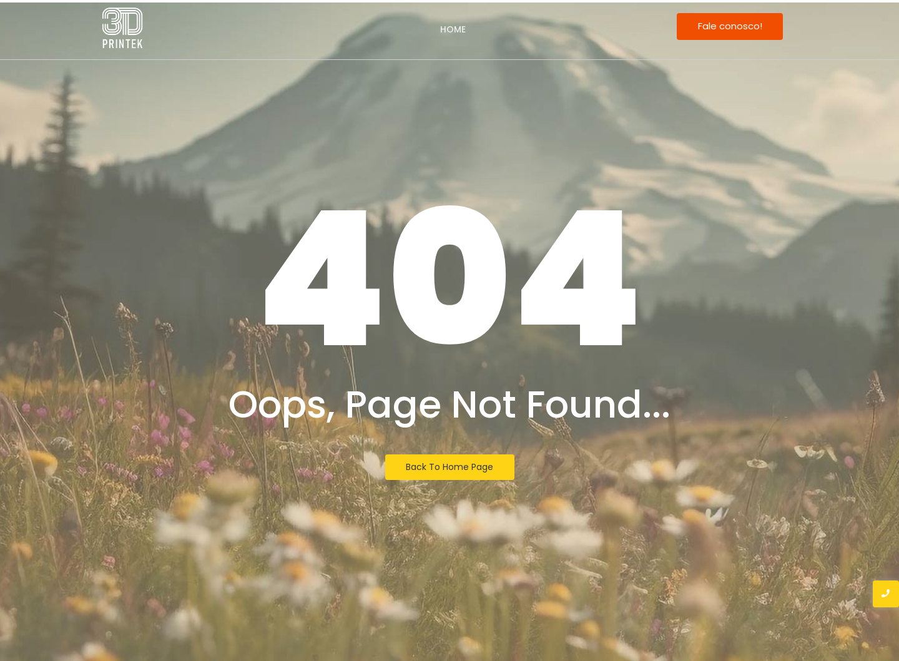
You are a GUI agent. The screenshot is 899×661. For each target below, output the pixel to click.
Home (453, 29)
